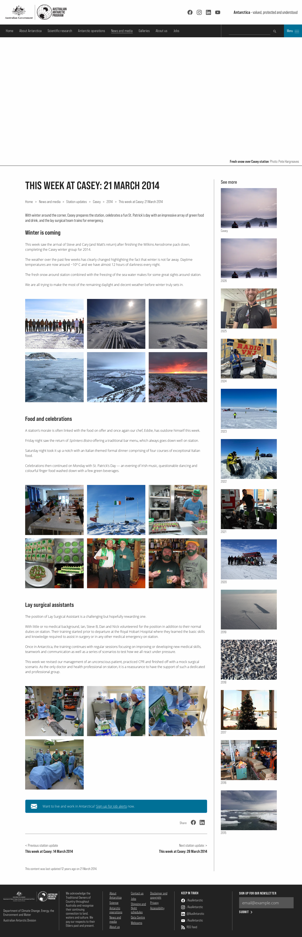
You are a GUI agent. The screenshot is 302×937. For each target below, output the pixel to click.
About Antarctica (30, 30)
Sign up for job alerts (111, 806)
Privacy (154, 903)
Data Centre (138, 917)
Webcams (136, 923)
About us (162, 30)
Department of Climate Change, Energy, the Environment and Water (28, 913)
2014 (110, 201)
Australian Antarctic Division (19, 920)
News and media (122, 30)
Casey (97, 201)
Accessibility (157, 908)
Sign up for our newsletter (257, 893)
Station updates (76, 201)
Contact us (137, 893)
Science (113, 903)
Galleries (144, 30)
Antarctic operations (91, 30)
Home (9, 30)
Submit (246, 912)
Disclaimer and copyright (158, 895)
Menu (293, 31)
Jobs (176, 30)
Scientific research (60, 30)
